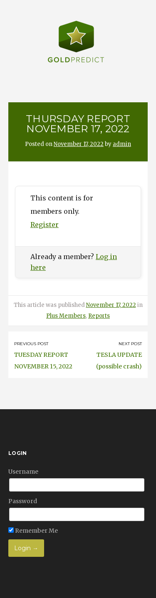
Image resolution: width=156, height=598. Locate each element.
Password (22, 501)
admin (122, 144)
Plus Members (66, 315)
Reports (99, 315)
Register (44, 224)
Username (23, 471)
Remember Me (33, 530)
